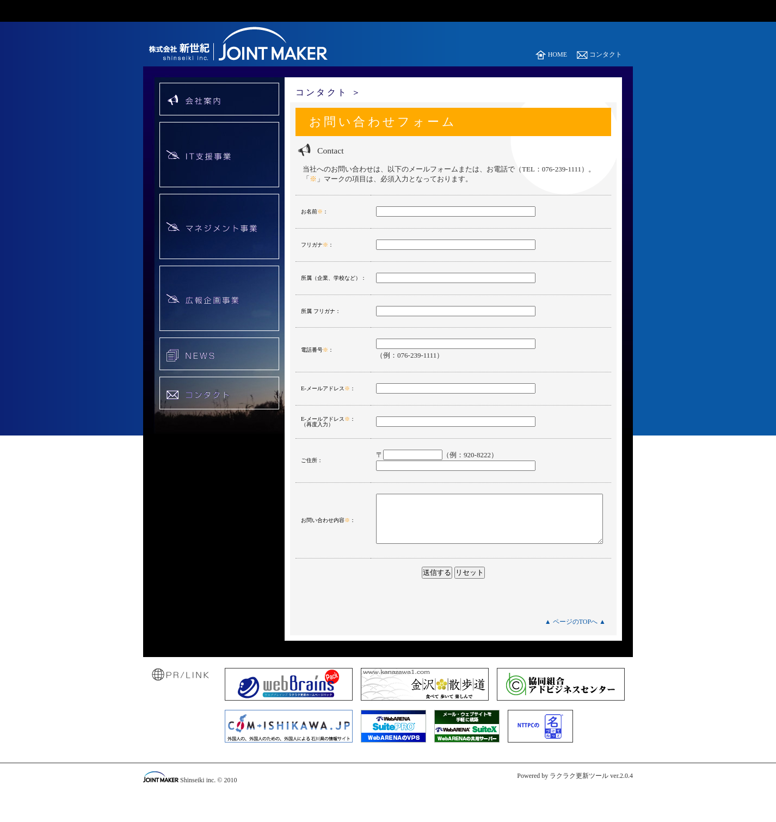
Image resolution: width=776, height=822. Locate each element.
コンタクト (599, 54)
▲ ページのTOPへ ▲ (575, 637)
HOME (551, 54)
